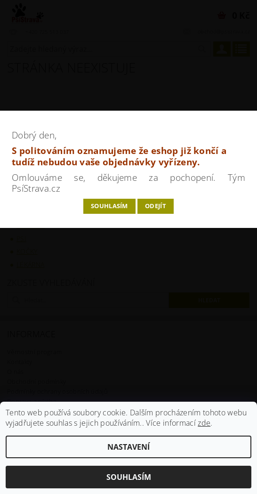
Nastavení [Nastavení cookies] (128, 447)
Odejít (155, 206)
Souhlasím (109, 206)
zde (204, 423)
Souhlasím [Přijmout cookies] (128, 477)
